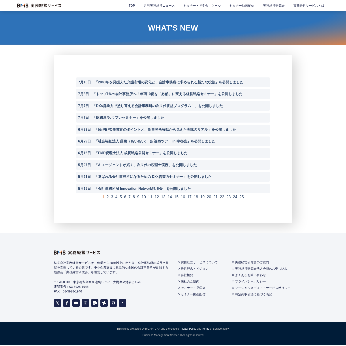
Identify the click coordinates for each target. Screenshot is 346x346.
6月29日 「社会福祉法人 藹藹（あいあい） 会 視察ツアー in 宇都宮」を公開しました (146, 142)
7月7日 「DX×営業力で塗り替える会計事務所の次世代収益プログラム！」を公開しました (150, 106)
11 (150, 197)
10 (143, 197)
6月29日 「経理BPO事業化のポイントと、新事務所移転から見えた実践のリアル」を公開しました (157, 130)
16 (183, 197)
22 (222, 197)
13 (163, 197)
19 (202, 197)
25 (241, 197)
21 (215, 197)
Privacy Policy (188, 329)
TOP (132, 5)
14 (170, 197)
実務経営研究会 (274, 5)
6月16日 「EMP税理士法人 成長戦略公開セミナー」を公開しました (133, 153)
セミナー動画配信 (241, 5)
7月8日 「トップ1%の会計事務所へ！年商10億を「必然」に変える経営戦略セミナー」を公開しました (160, 94)
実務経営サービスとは (308, 5)
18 (196, 197)
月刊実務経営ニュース (159, 5)
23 (228, 197)
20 (209, 197)
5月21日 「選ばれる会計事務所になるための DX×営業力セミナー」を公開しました (145, 177)
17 (189, 197)
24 (235, 197)
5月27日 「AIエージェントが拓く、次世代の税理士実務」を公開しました (137, 165)
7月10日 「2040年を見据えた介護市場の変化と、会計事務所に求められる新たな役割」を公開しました (161, 82)
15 (176, 197)
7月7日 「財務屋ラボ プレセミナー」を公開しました (121, 118)
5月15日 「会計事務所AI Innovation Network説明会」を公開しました (135, 189)
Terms (205, 329)
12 (157, 197)
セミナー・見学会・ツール (202, 5)
